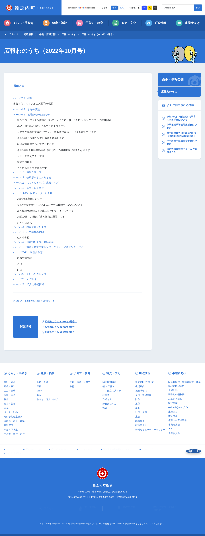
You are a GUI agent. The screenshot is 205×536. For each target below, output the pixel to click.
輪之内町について (144, 382)
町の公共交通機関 (13, 416)
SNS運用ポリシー (165, 449)
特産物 (105, 395)
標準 (114, 8)
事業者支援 (174, 424)
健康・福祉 (55, 23)
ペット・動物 (11, 412)
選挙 (137, 403)
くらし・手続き (19, 23)
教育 (72, 386)
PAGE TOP (191, 450)
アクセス (44, 503)
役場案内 (140, 386)
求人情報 (173, 416)
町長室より (141, 425)
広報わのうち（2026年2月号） (61, 332)
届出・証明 (9, 382)
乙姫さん (107, 399)
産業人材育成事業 (177, 420)
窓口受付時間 (83, 503)
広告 (137, 416)
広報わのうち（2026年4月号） (61, 321)
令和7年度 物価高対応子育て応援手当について (178, 117)
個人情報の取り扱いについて (108, 449)
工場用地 (173, 390)
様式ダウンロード (55, 449)
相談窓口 (8, 425)
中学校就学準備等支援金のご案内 (179, 125)
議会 (137, 408)
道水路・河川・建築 (14, 421)
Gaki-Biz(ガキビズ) (178, 407)
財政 (137, 399)
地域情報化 (141, 390)
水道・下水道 (11, 429)
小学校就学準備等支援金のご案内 (179, 145)
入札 (170, 429)
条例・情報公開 (47, 34)
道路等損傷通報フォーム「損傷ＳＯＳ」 (178, 154)
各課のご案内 (122, 503)
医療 (39, 386)
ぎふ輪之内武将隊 (111, 390)
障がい (40, 390)
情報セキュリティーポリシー (150, 429)
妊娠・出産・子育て (80, 382)
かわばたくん (109, 403)
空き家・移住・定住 (14, 434)
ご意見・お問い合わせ (160, 503)
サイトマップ (79, 449)
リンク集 (10, 449)
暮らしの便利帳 (176, 394)
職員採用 (140, 421)
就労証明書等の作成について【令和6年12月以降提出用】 (179, 135)
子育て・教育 (89, 23)
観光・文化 (124, 23)
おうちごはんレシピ (47, 399)
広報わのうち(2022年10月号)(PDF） (33, 301)
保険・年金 (9, 395)
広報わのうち (69, 34)
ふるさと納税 (175, 398)
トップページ (11, 34)
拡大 (122, 8)
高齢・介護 (42, 382)
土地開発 (173, 411)
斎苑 (6, 408)
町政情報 (155, 23)
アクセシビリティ (139, 449)
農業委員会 (174, 433)
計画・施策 (141, 412)
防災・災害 (9, 403)
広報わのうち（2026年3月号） (61, 326)
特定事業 (173, 403)
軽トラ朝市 (108, 386)
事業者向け (188, 23)
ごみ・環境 (9, 390)
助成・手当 (9, 386)
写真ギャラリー (30, 449)
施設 (39, 395)
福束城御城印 (109, 382)
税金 (6, 399)
